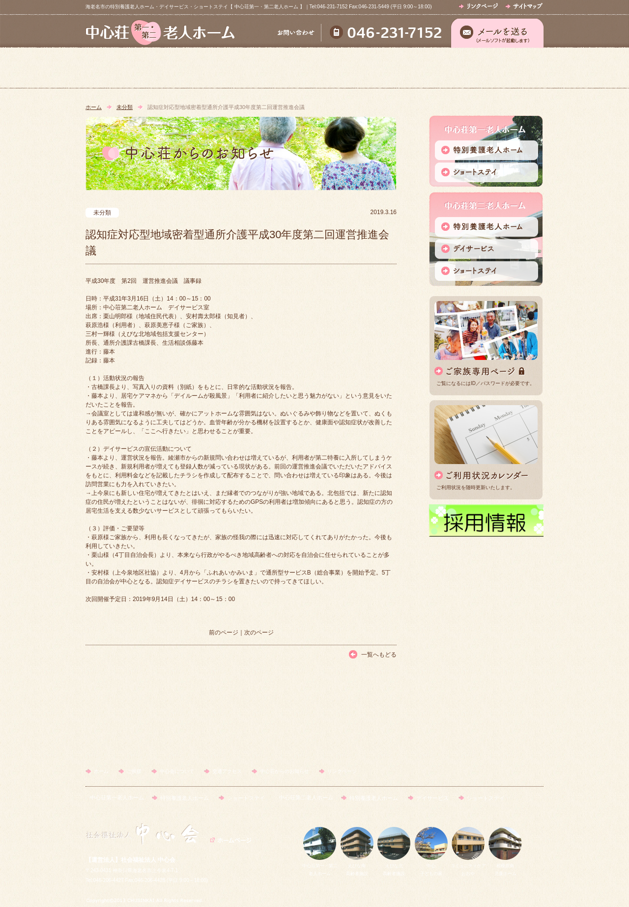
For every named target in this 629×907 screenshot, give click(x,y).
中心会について (314, 68)
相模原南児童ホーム (505, 866)
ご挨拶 (222, 68)
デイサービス (432, 798)
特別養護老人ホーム (184, 798)
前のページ (223, 632)
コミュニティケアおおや (468, 866)
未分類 (124, 107)
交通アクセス (405, 68)
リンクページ (342, 771)
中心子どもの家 (431, 866)
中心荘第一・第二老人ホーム (320, 866)
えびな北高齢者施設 (393, 866)
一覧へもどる (379, 654)
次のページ (259, 632)
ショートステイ (246, 798)
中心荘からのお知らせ (497, 68)
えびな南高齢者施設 (357, 866)
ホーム (131, 68)
